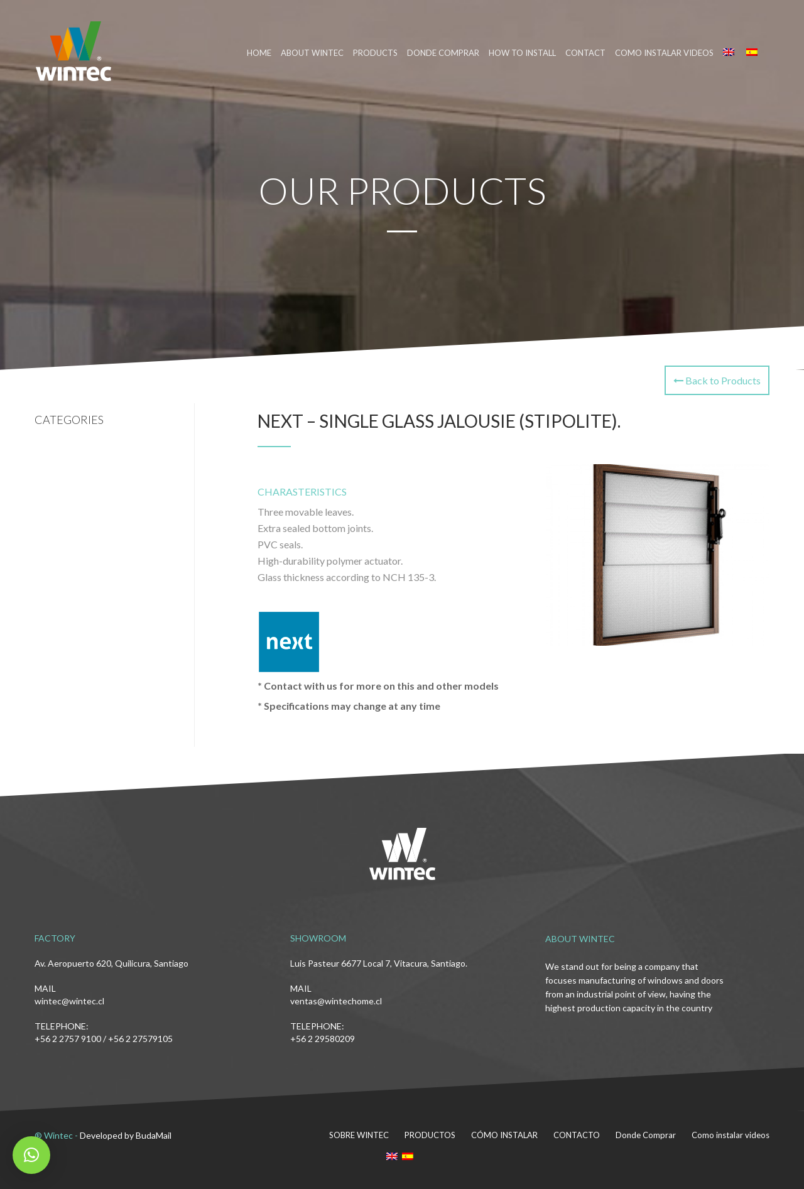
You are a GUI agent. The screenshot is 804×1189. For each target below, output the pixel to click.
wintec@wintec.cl (69, 1001)
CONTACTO (576, 1135)
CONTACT (585, 53)
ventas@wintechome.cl (336, 1001)
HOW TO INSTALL (522, 53)
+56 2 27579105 (140, 1038)
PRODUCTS (375, 53)
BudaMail (153, 1135)
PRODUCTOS (430, 1135)
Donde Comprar (646, 1135)
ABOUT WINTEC (312, 53)
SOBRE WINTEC (359, 1135)
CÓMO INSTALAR (504, 1135)
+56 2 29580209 (322, 1038)
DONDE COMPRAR (443, 53)
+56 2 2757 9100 (68, 1038)
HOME (259, 53)
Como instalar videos (664, 53)
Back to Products (717, 380)
